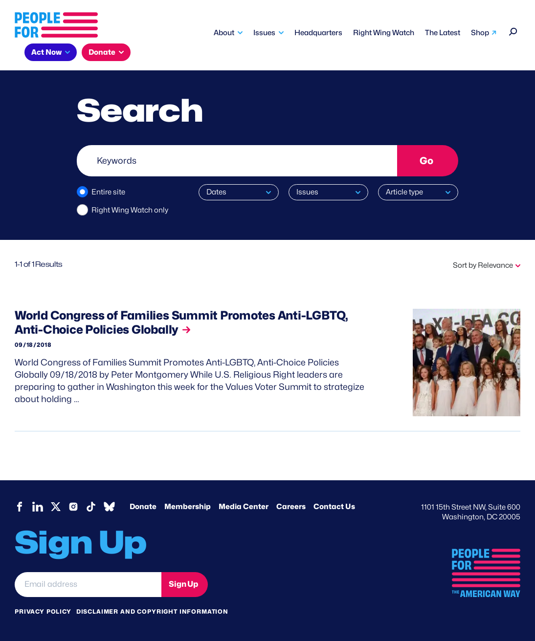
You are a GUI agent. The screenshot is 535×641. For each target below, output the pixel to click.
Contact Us (334, 506)
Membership (187, 506)
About (224, 32)
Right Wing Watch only (129, 210)
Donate (102, 52)
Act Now (46, 52)
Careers (291, 506)
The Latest (442, 32)
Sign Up (183, 584)
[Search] (513, 30)
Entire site (108, 192)
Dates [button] (216, 192)
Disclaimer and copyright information (152, 611)
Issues (264, 32)
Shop (480, 32)
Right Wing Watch (383, 32)
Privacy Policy (43, 611)
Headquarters (318, 32)
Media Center (243, 506)
